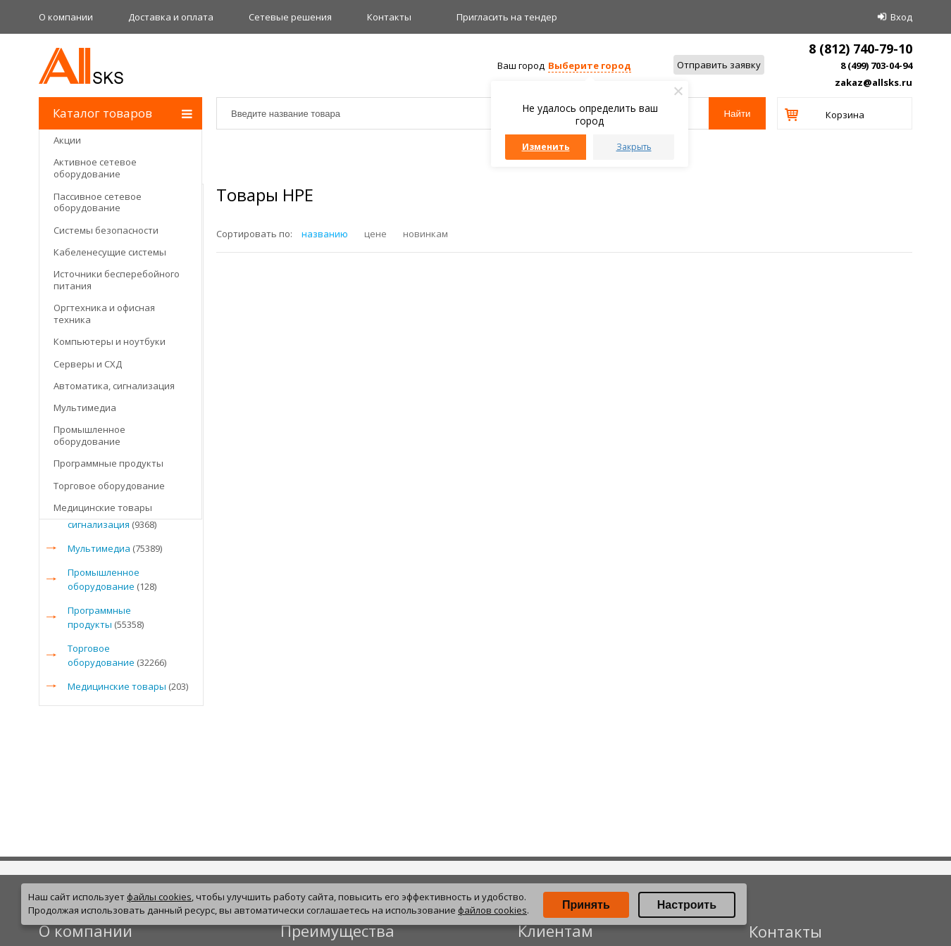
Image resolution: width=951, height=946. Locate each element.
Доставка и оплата (170, 17)
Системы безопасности (106, 230)
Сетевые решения (290, 17)
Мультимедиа (85, 407)
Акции (67, 140)
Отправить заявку (719, 64)
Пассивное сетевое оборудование (98, 202)
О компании (66, 17)
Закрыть (634, 147)
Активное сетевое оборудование (95, 168)
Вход (901, 17)
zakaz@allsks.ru (873, 82)
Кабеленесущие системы (110, 252)
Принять (586, 905)
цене (375, 233)
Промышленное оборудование (89, 435)
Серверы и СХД (88, 364)
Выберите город (589, 65)
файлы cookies (159, 896)
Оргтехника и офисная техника (104, 313)
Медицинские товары (103, 507)
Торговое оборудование (109, 485)
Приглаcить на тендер (506, 17)
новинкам (425, 233)
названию (325, 233)
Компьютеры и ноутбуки (110, 341)
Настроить (686, 905)
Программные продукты (108, 463)
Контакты (389, 17)
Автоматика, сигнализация (114, 385)
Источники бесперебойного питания (117, 279)
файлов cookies (492, 910)
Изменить (546, 147)
